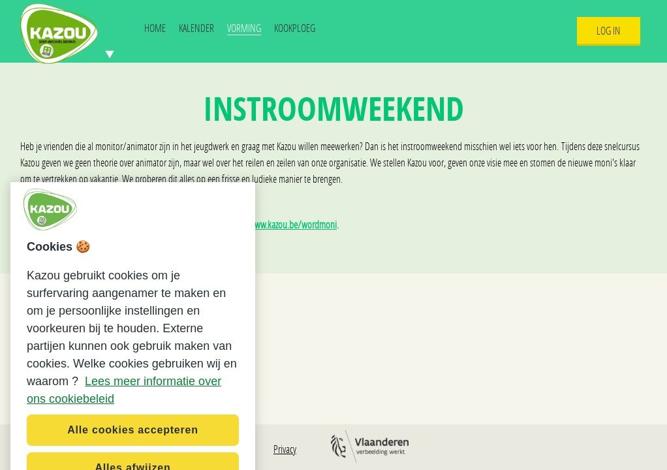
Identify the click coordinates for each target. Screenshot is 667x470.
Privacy (284, 449)
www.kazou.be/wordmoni (293, 224)
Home (155, 28)
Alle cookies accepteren (132, 439)
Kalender (196, 28)
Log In (609, 30)
